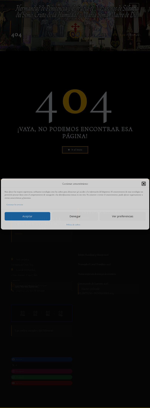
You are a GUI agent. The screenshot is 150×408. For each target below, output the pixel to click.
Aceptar (27, 216)
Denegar (75, 216)
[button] (144, 184)
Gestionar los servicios (14, 204)
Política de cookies (73, 224)
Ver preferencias (122, 216)
